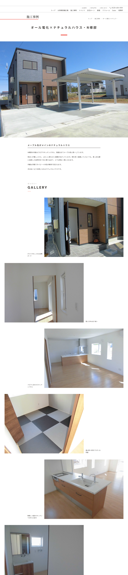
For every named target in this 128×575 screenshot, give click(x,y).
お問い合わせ (103, 8)
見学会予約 (92, 8)
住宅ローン (91, 10)
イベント (82, 10)
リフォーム (106, 10)
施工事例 (74, 10)
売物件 (120, 10)
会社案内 (84, 8)
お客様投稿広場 (63, 10)
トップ (53, 10)
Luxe (114, 10)
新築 (98, 10)
